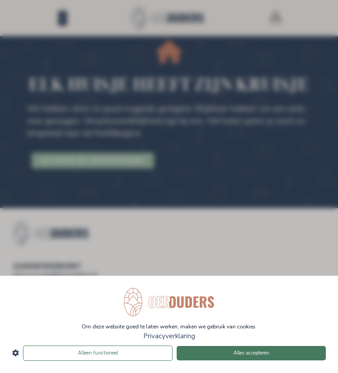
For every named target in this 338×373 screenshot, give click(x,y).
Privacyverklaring (169, 336)
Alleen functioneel (98, 353)
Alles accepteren (251, 353)
